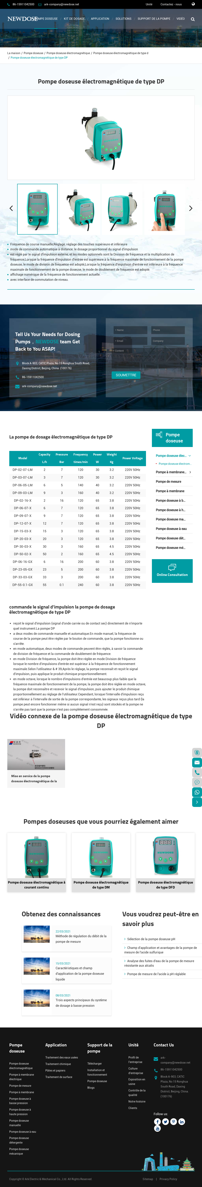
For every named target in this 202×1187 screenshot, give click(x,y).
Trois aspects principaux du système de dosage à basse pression (81, 1003)
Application (100, 19)
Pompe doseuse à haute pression (174, 510)
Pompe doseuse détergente (174, 538)
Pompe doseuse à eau (171, 529)
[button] (191, 208)
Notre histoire (136, 1101)
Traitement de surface (58, 1077)
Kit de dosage (74, 19)
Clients (132, 1108)
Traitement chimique (58, 1064)
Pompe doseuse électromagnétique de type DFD (165, 885)
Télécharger (94, 1063)
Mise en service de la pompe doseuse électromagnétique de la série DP (34, 779)
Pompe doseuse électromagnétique (68, 53)
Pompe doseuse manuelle (174, 519)
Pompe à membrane (170, 491)
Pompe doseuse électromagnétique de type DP (39, 57)
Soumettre (126, 375)
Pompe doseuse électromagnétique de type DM (101, 885)
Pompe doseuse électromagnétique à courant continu (36, 885)
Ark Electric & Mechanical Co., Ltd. (46, 1179)
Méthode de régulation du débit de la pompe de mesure (81, 939)
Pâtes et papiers (55, 1070)
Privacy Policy (168, 1179)
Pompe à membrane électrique (174, 472)
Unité (149, 4)
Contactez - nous (171, 4)
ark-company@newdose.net (61, 4)
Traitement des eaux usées (61, 1057)
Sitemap (148, 1179)
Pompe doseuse (46, 19)
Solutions (123, 19)
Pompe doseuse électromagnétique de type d (120, 53)
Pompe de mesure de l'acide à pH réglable (155, 974)
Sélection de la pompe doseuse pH (149, 939)
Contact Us (164, 1045)
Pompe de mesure (168, 482)
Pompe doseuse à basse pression (174, 500)
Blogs (90, 1087)
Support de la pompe (154, 19)
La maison (13, 53)
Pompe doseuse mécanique (174, 548)
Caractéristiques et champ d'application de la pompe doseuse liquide (80, 973)
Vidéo (181, 19)
